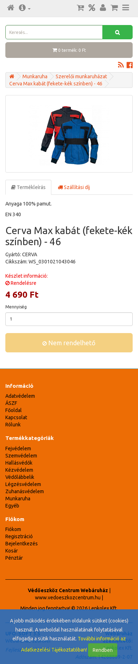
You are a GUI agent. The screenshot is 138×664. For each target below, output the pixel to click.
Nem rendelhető (69, 342)
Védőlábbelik (19, 477)
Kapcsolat (16, 417)
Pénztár (14, 558)
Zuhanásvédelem (24, 491)
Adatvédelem (20, 396)
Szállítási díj (74, 187)
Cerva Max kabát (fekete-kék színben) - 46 (55, 83)
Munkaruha (34, 76)
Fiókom (13, 529)
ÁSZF (11, 403)
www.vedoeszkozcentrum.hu (68, 597)
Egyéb (12, 506)
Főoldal (13, 410)
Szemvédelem (21, 456)
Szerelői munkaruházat (81, 76)
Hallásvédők (18, 463)
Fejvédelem (18, 448)
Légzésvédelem (23, 484)
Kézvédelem (19, 470)
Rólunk (13, 424)
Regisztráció (19, 536)
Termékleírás (28, 187)
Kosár (11, 551)
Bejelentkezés (21, 543)
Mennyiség (16, 306)
